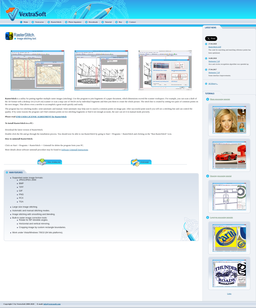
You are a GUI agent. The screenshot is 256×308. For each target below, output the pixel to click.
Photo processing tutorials (220, 99)
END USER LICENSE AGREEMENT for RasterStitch (41, 117)
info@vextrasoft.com (52, 304)
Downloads (93, 22)
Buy (120, 22)
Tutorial (108, 22)
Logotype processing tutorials (221, 217)
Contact (132, 22)
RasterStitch (56, 22)
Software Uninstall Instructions (74, 150)
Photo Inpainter (75, 22)
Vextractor (39, 22)
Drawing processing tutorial (220, 176)
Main (26, 22)
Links (229, 294)
